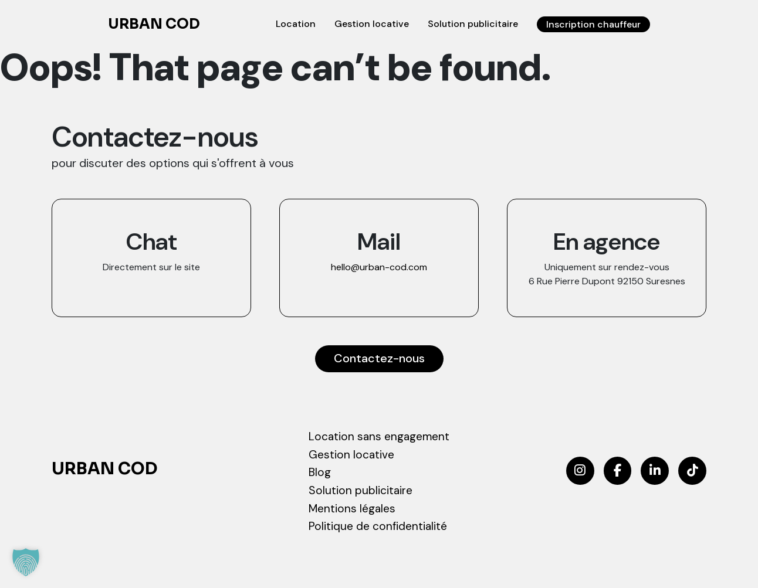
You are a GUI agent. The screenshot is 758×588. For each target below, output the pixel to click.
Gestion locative (369, 24)
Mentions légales (352, 508)
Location (293, 24)
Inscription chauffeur (593, 24)
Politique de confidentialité (378, 526)
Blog (320, 472)
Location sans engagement (379, 436)
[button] (26, 562)
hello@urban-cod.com (379, 267)
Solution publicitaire (471, 24)
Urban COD (154, 24)
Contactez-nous (379, 358)
